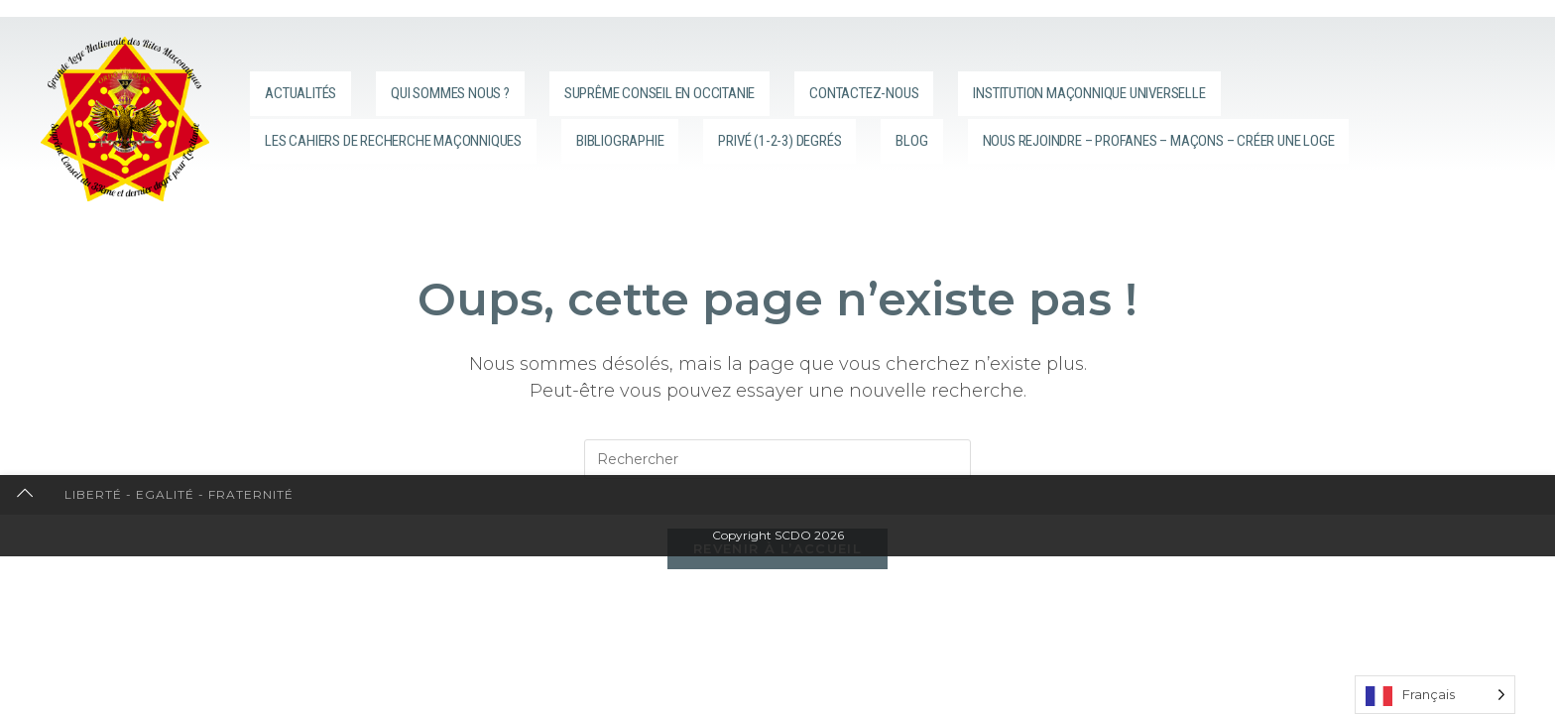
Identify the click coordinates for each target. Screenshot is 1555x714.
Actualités (302, 85)
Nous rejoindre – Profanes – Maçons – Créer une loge (516, 147)
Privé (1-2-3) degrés (904, 116)
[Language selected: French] (1435, 694)
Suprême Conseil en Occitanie (726, 85)
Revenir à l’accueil (777, 559)
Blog (1044, 116)
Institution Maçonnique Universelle (1254, 85)
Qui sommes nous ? (468, 85)
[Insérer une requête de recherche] (777, 459)
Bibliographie (721, 116)
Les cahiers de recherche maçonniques (441, 116)
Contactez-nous (973, 85)
